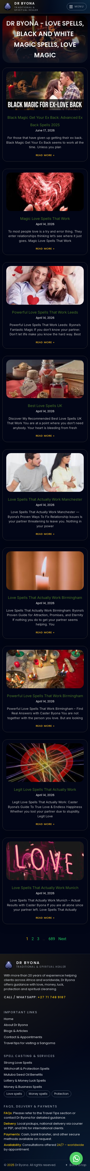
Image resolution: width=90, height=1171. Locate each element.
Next (62, 939)
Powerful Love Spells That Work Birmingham (45, 696)
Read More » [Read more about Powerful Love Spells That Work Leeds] (45, 342)
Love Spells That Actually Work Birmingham (45, 597)
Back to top (75, 1165)
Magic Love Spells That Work (45, 218)
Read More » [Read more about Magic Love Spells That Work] (45, 248)
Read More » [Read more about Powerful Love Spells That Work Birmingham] (45, 726)
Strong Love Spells (18, 1063)
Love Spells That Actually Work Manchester (45, 499)
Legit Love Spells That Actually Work (45, 789)
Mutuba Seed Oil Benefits (23, 1075)
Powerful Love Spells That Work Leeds (45, 312)
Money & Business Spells (23, 1087)
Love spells (14, 1094)
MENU (76, 6)
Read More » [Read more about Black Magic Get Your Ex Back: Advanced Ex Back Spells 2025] (45, 155)
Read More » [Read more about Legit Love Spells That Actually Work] (45, 824)
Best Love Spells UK (45, 405)
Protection (61, 1094)
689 (51, 939)
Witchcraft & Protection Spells (26, 1069)
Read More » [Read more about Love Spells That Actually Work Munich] (45, 918)
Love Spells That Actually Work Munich (45, 887)
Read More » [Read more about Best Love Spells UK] (45, 436)
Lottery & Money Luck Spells (25, 1081)
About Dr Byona (16, 1025)
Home (8, 1019)
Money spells (38, 1094)
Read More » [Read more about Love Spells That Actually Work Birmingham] (45, 632)
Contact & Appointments (23, 1037)
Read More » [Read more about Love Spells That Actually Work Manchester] (45, 534)
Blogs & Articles (16, 1031)
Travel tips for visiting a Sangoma (29, 1043)
